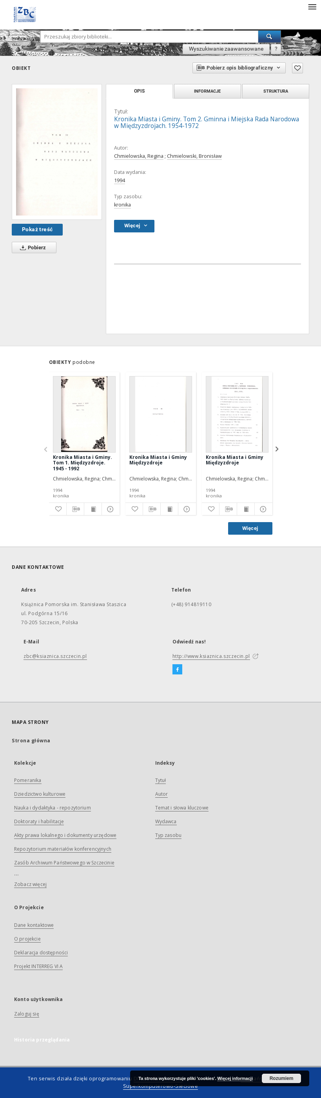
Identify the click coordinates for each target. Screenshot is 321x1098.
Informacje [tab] (207, 91)
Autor (161, 794)
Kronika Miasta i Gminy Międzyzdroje (158, 460)
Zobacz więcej (30, 884)
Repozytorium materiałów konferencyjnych (62, 849)
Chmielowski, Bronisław (194, 156)
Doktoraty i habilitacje (39, 821)
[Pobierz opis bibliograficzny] (75, 509)
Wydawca (166, 821)
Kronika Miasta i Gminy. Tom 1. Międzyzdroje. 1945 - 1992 (82, 462)
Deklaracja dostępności (41, 952)
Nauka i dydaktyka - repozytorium (52, 807)
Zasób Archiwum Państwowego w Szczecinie (64, 862)
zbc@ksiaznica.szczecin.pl (55, 656)
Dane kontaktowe (34, 925)
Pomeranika (28, 780)
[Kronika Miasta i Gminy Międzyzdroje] (161, 414)
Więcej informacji (235, 1078)
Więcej (250, 528)
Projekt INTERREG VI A (38, 966)
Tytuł (160, 780)
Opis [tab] (139, 91)
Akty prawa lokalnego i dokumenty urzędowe (65, 835)
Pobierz (31, 248)
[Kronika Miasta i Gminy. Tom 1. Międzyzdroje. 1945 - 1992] (84, 414)
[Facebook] (177, 669)
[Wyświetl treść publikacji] (93, 509)
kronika (122, 204)
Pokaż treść (37, 229)
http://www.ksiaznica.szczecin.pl (211, 656)
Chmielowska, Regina (138, 156)
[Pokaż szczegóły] (109, 509)
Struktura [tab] (275, 91)
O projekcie (27, 938)
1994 (119, 180)
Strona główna (31, 740)
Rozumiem (282, 1078)
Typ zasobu (168, 835)
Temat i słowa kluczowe (182, 807)
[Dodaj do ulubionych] (297, 68)
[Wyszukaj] (269, 36)
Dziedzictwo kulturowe (39, 794)
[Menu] (312, 6)
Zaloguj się (26, 1013)
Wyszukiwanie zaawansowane (226, 49)
